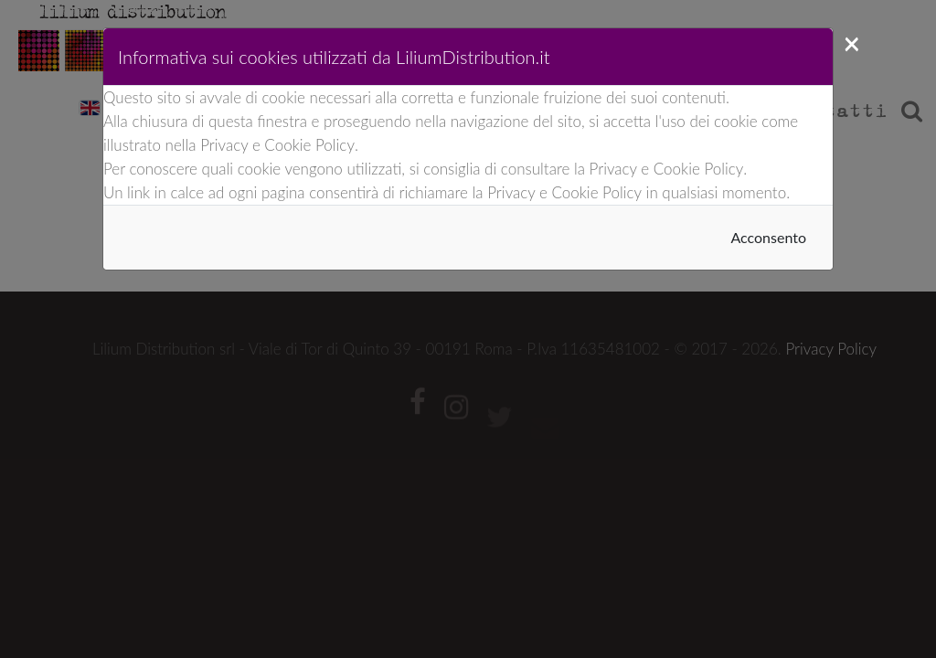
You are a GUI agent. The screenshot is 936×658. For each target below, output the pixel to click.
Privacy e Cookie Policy (277, 144)
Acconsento (768, 237)
